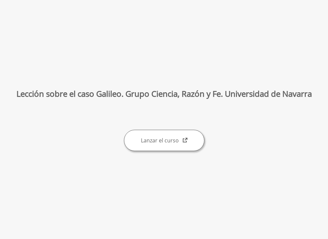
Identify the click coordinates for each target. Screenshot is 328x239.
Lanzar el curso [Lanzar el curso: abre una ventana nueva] (164, 140)
